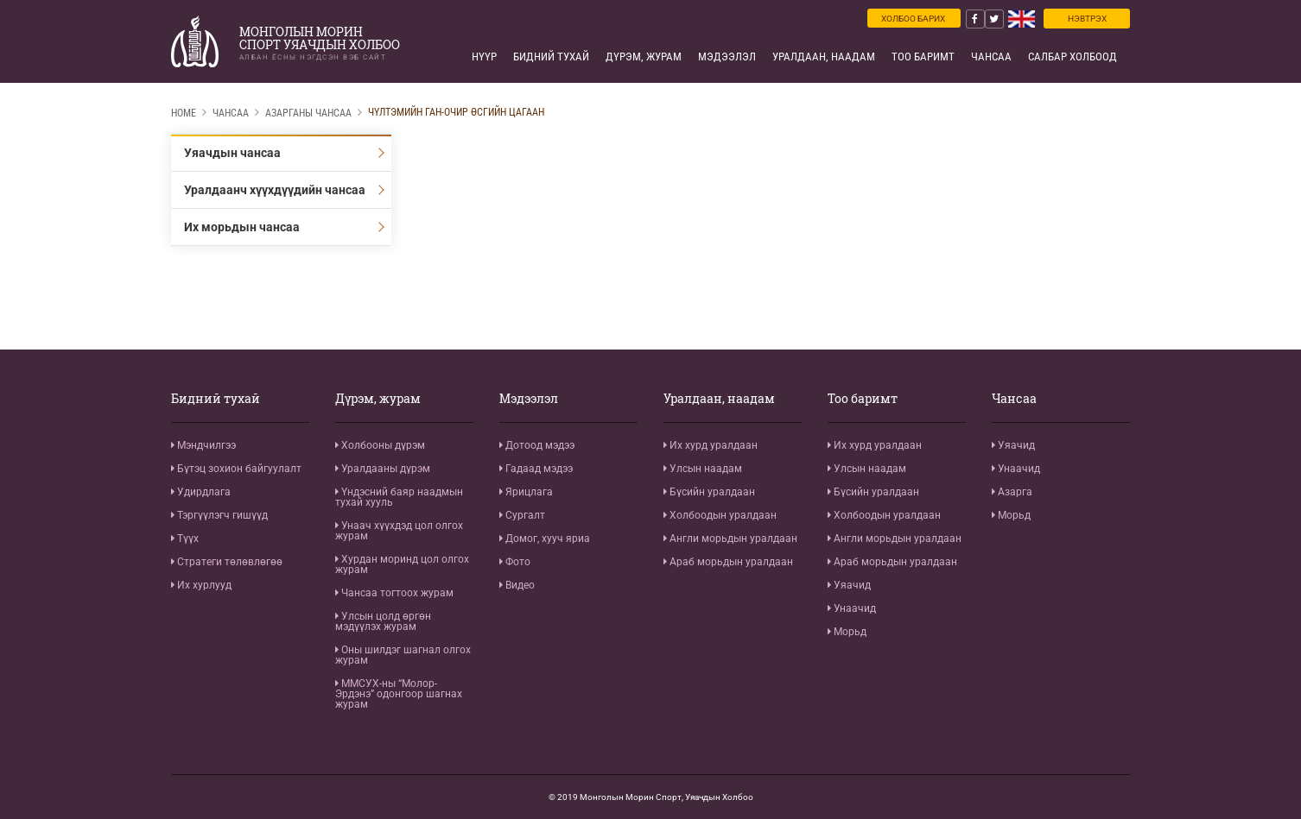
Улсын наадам (702, 468)
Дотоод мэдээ (536, 445)
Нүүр (484, 56)
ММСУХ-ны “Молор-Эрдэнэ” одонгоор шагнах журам (398, 693)
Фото (514, 562)
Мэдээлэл (727, 56)
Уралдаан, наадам (823, 56)
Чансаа (991, 56)
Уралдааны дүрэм (382, 468)
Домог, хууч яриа (544, 538)
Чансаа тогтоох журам (394, 593)
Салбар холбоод (1072, 56)
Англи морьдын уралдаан (730, 538)
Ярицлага (526, 492)
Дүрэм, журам (644, 56)
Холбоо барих (913, 18)
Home (183, 113)
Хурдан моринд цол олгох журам (402, 564)
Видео (517, 585)
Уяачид (849, 585)
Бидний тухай (551, 56)
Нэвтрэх (1087, 18)
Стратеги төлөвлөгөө (226, 562)
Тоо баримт (923, 56)
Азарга (1012, 492)
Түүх (185, 538)
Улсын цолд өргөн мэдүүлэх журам (383, 621)
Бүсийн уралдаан (709, 492)
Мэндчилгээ (203, 445)
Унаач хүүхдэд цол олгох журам (399, 530)
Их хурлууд (201, 585)
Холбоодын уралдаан (720, 515)
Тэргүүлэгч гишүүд (219, 515)
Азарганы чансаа (308, 113)
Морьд (847, 632)
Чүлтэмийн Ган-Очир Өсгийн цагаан (456, 112)
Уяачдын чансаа (232, 153)
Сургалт (522, 515)
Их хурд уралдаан (710, 445)
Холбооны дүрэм (380, 445)
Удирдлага (201, 492)
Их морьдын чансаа (242, 227)
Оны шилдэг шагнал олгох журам (403, 655)
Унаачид (852, 608)
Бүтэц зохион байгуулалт (236, 468)
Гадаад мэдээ (536, 468)
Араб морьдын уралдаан (728, 562)
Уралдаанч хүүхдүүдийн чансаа (274, 190)
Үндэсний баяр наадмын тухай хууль (399, 497)
